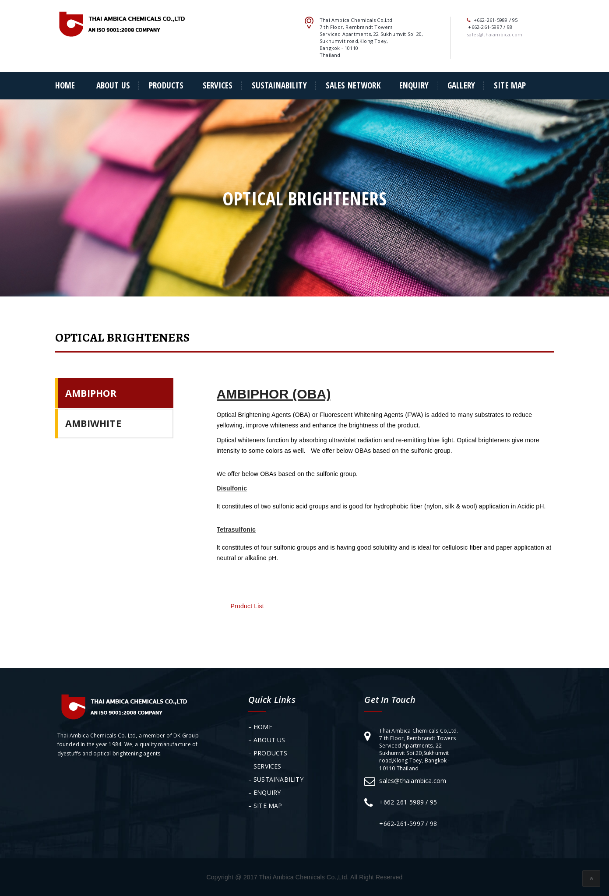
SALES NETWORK (353, 85)
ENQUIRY (414, 85)
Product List (246, 606)
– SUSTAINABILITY (275, 779)
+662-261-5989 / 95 (408, 802)
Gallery (461, 85)
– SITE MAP (265, 805)
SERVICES (218, 85)
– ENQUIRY (264, 792)
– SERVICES (265, 766)
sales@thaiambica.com (412, 780)
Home (65, 85)
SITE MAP (510, 85)
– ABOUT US (266, 740)
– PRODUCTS (268, 753)
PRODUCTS (166, 85)
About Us (113, 85)
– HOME (260, 727)
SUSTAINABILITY (279, 85)
